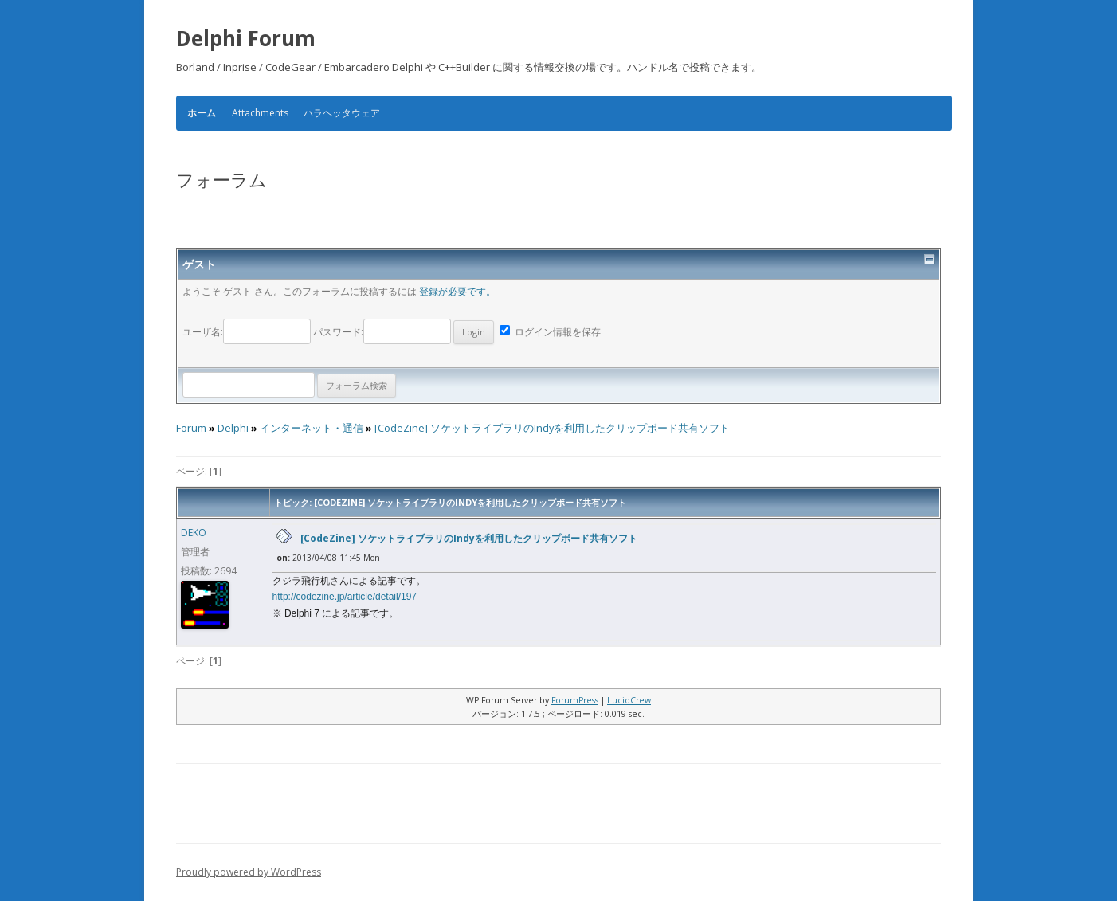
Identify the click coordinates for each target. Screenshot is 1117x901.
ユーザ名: (247, 332)
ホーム (201, 113)
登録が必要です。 (457, 291)
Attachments (260, 112)
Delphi (233, 428)
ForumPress (574, 700)
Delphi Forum (246, 38)
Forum (191, 428)
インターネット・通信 (311, 428)
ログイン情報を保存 (550, 332)
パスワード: (403, 332)
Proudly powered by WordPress (248, 872)
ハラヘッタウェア (342, 112)
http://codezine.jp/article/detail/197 (344, 596)
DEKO (193, 532)
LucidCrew (629, 700)
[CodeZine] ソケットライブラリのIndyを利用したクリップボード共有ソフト (552, 428)
